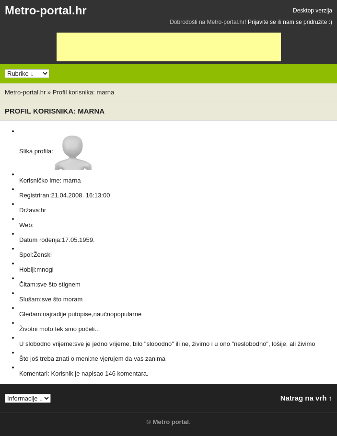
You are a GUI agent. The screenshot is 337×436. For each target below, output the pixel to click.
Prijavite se (262, 22)
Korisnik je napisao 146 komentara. (99, 373)
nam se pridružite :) (307, 22)
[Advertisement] (169, 47)
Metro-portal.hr (46, 10)
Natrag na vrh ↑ (306, 398)
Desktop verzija (312, 10)
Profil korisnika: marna (84, 92)
